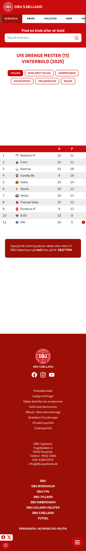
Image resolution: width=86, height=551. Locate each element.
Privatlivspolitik (43, 423)
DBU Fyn (43, 491)
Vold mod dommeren (43, 406)
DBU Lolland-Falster (43, 507)
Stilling (15, 73)
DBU (43, 481)
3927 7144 (65, 250)
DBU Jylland (43, 497)
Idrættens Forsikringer (43, 417)
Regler (68, 81)
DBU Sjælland (43, 513)
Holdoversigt (22, 81)
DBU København (43, 502)
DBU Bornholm (43, 486)
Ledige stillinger (43, 396)
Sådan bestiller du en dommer (43, 401)
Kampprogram (66, 73)
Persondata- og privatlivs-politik (43, 529)
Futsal (43, 518)
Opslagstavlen (47, 81)
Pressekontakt (43, 390)
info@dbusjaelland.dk (43, 464)
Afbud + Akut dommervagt (43, 412)
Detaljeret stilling (39, 73)
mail (39, 250)
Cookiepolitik (43, 428)
